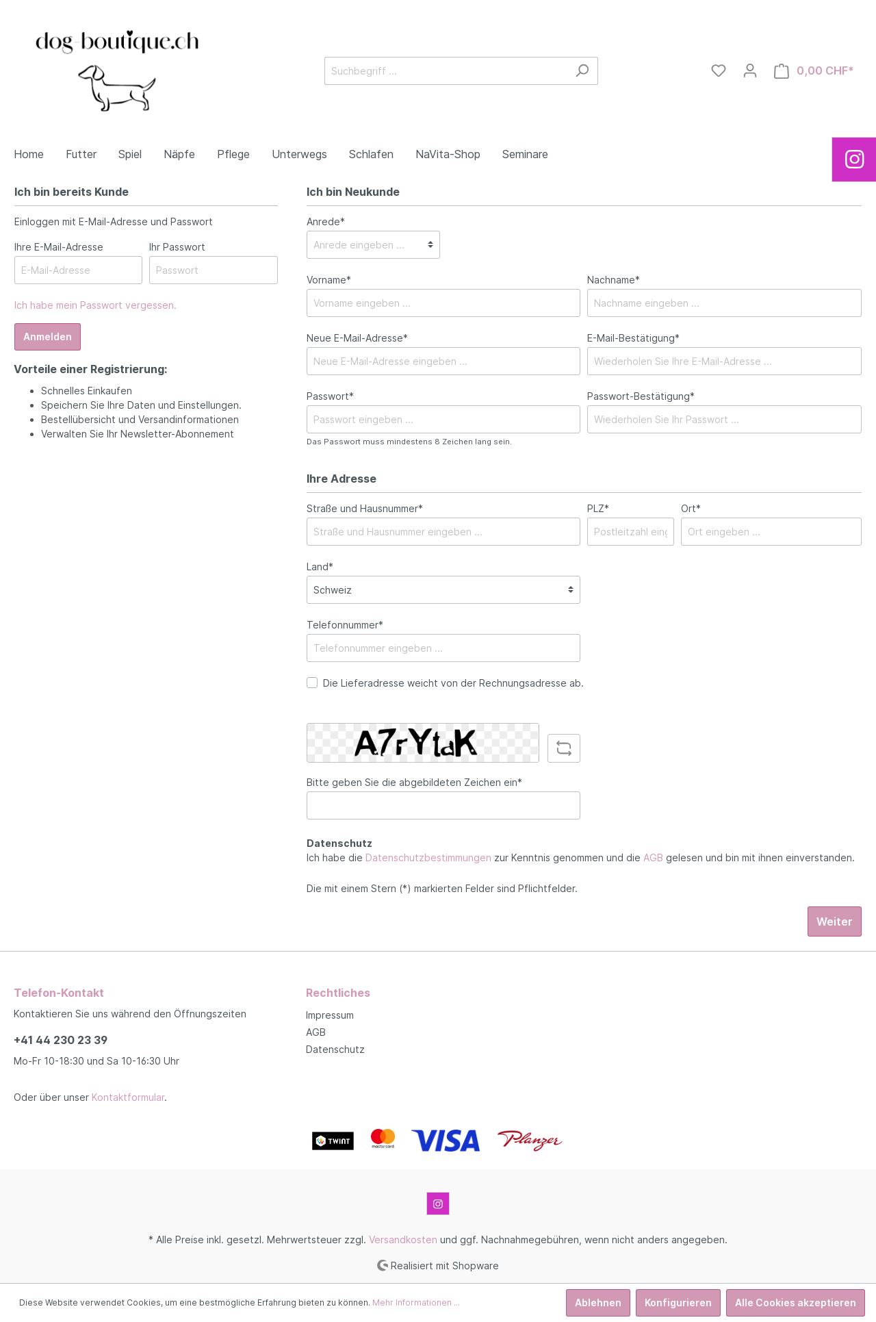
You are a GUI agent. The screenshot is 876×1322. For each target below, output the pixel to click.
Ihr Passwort (177, 247)
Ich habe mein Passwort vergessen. (95, 305)
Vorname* (329, 279)
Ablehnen (598, 1302)
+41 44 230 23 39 (60, 1040)
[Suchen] (582, 71)
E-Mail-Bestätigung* (633, 338)
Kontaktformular (128, 1097)
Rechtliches (338, 993)
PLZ (598, 508)
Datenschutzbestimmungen (428, 857)
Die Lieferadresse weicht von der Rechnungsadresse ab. (453, 683)
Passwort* (330, 396)
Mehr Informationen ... (416, 1302)
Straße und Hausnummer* (365, 508)
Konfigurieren (678, 1302)
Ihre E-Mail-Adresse (58, 247)
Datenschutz (335, 1049)
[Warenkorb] (814, 71)
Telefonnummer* (345, 625)
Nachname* (613, 279)
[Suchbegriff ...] (445, 71)
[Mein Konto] (750, 71)
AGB (653, 857)
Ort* (691, 508)
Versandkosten (403, 1239)
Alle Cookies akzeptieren (795, 1302)
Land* (320, 566)
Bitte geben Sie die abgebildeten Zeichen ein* (414, 782)
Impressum (330, 1015)
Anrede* (326, 221)
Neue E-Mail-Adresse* (357, 338)
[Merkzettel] (718, 71)
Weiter (834, 921)
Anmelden (47, 336)
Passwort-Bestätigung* (641, 396)
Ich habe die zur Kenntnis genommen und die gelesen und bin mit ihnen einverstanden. (581, 857)
